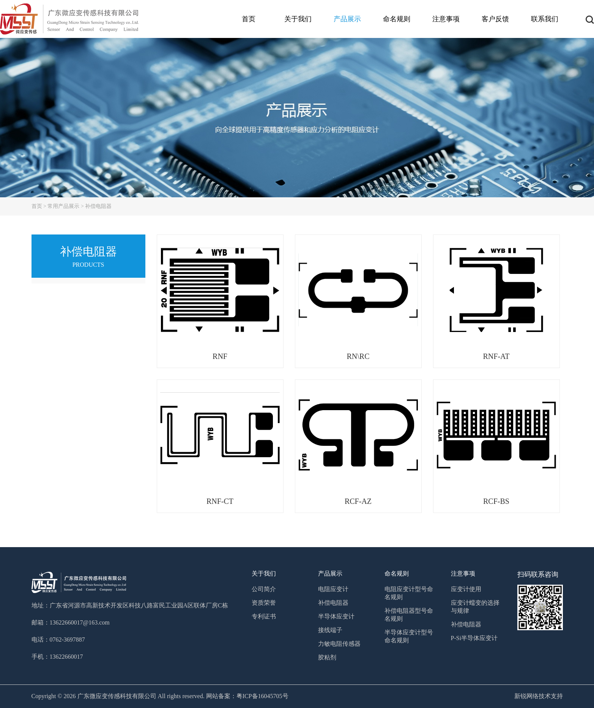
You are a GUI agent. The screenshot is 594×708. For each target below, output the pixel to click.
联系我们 (544, 19)
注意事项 (446, 19)
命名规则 (396, 19)
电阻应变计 (333, 589)
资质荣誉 (264, 602)
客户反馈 (495, 19)
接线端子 (330, 630)
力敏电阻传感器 (339, 643)
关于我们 (298, 19)
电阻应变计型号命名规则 (408, 593)
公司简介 (264, 589)
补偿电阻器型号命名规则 (408, 614)
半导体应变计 (336, 616)
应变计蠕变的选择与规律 (475, 606)
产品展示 (347, 19)
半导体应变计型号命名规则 (408, 636)
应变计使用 (466, 589)
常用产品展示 (63, 206)
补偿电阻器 (98, 206)
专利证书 (264, 616)
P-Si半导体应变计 (474, 638)
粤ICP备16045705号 (262, 696)
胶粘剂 (327, 657)
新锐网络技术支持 (538, 696)
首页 (248, 19)
